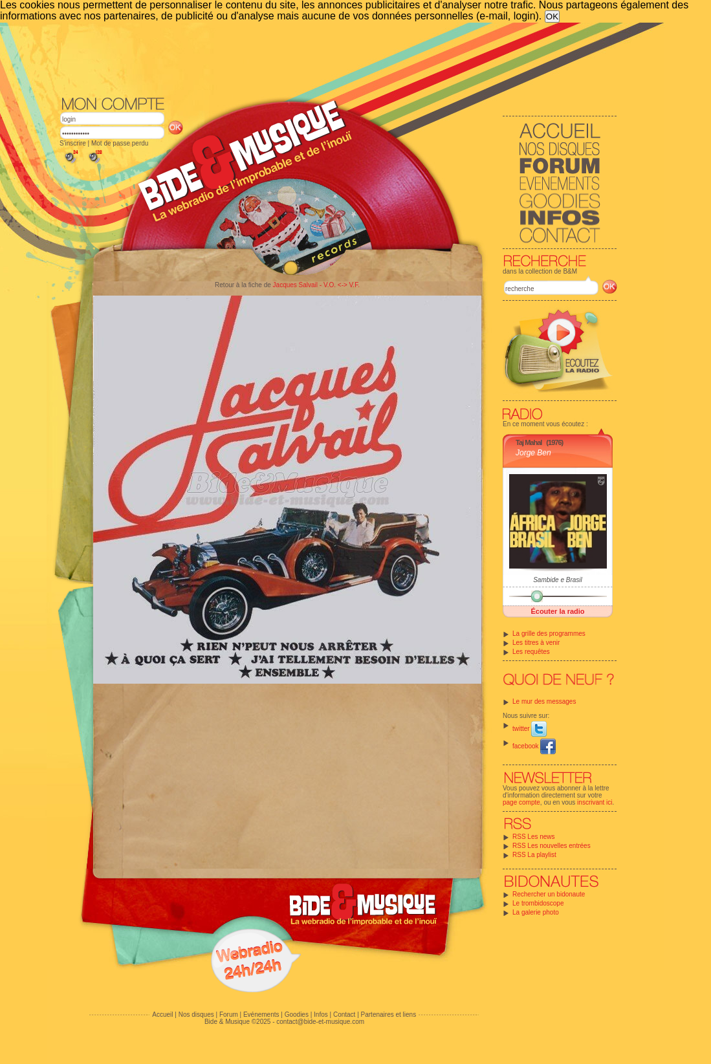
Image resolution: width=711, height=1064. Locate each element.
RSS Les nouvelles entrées (551, 845)
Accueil (162, 1014)
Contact (344, 1014)
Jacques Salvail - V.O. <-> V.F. (316, 284)
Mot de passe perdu (119, 143)
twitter (529, 728)
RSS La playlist (534, 854)
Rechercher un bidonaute (548, 894)
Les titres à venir (536, 642)
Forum (228, 1014)
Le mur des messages (544, 701)
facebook (534, 746)
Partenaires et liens (389, 1014)
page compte (521, 802)
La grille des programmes (548, 633)
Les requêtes (531, 651)
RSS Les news (533, 836)
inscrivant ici (594, 802)
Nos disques (196, 1014)
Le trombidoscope (538, 903)
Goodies (297, 1014)
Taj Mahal (528, 442)
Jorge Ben (533, 452)
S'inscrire (73, 143)
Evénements (261, 1014)
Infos (321, 1014)
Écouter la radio (557, 611)
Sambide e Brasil (557, 579)
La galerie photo (535, 912)
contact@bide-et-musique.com (320, 1021)
